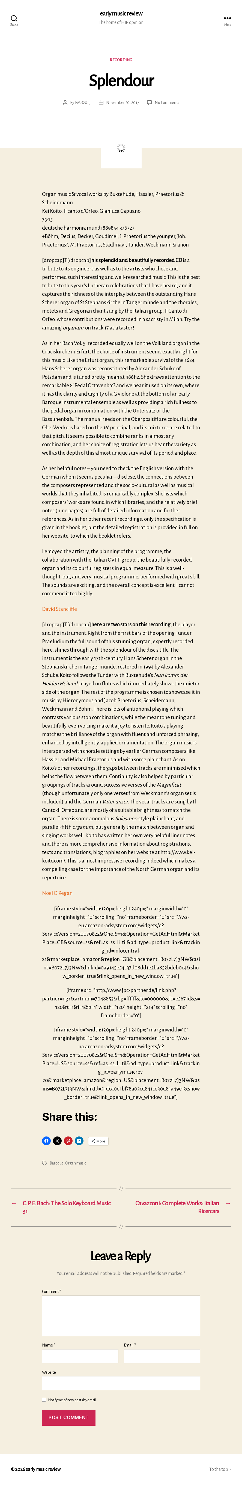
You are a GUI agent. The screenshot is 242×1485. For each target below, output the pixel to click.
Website (49, 1372)
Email (130, 1345)
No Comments (167, 102)
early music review (121, 13)
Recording (121, 60)
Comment (51, 1291)
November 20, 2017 (122, 102)
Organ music (75, 1163)
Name (48, 1345)
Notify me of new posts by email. (72, 1400)
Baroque (57, 1163)
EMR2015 (83, 102)
